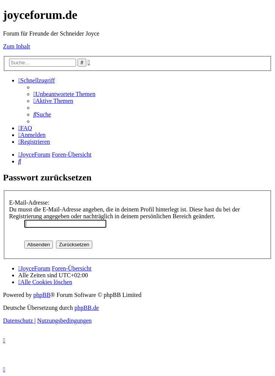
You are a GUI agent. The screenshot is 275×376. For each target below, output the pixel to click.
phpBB (41, 295)
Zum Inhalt (16, 46)
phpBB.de (87, 308)
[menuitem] (64, 94)
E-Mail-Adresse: (29, 202)
